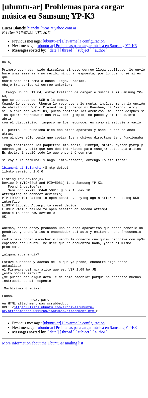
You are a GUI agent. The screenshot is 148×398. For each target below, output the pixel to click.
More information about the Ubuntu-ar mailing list (42, 393)
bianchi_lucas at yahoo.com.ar (51, 28)
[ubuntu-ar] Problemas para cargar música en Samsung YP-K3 (87, 45)
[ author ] (100, 50)
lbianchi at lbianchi (21, 189)
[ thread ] (67, 50)
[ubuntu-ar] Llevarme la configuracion (74, 41)
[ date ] (53, 50)
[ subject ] (84, 50)
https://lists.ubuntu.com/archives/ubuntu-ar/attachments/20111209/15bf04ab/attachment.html (49, 359)
